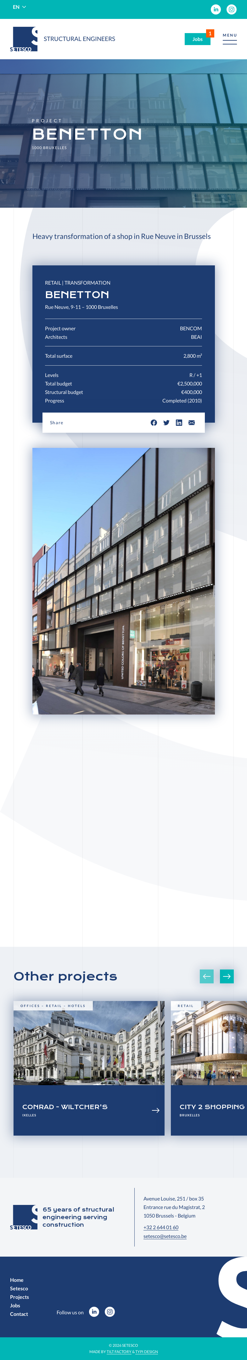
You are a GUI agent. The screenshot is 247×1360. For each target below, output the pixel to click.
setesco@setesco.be (165, 1236)
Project (47, 120)
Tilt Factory (119, 1351)
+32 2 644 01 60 (160, 1227)
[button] (230, 39)
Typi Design (146, 1351)
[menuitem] (216, 9)
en (16, 7)
